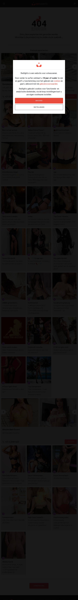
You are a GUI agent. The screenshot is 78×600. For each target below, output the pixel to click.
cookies (57, 81)
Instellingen (39, 107)
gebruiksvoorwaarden (48, 84)
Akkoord (38, 101)
